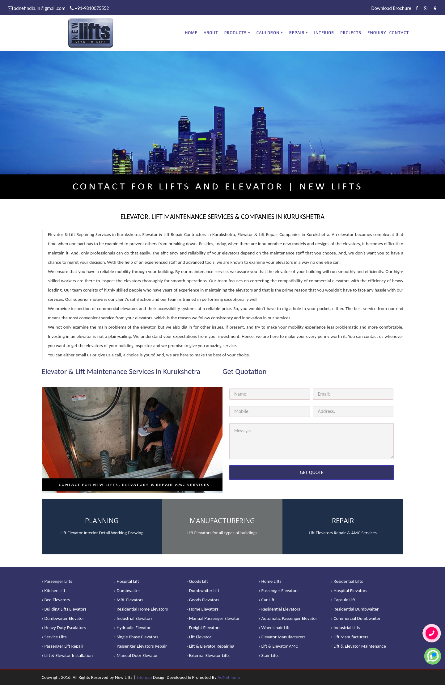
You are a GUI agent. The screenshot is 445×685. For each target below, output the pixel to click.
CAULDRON (268, 32)
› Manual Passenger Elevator (213, 618)
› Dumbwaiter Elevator (63, 618)
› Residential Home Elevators (141, 609)
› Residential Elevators (279, 609)
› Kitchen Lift (54, 590)
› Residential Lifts (347, 581)
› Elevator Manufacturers (282, 637)
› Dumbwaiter (127, 590)
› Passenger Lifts (57, 581)
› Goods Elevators (202, 600)
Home (191, 32)
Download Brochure (391, 8)
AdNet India (229, 677)
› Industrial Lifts (345, 627)
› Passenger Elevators (279, 590)
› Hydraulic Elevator (132, 627)
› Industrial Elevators (133, 618)
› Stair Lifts (268, 655)
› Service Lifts (54, 637)
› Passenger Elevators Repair (140, 646)
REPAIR (296, 32)
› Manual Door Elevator (136, 655)
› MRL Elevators (128, 600)
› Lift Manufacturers (349, 637)
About (211, 32)
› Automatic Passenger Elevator (288, 618)
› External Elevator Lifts (208, 655)
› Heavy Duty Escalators (64, 627)
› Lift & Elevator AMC (278, 646)
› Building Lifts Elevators (64, 609)
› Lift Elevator (198, 637)
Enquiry (376, 32)
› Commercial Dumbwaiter (355, 618)
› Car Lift (266, 600)
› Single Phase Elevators (136, 637)
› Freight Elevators (203, 627)
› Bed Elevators (56, 600)
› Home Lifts (270, 581)
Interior (324, 32)
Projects (350, 32)
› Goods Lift (197, 581)
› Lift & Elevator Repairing (210, 646)
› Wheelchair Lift (274, 627)
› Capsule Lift (343, 600)
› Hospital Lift (126, 581)
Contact (399, 32)
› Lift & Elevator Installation (67, 655)
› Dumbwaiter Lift (202, 590)
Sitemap (144, 677)
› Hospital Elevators (349, 590)
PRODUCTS (235, 32)
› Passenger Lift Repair (62, 646)
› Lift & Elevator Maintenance (358, 646)
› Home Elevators (202, 609)
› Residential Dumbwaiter (355, 609)
